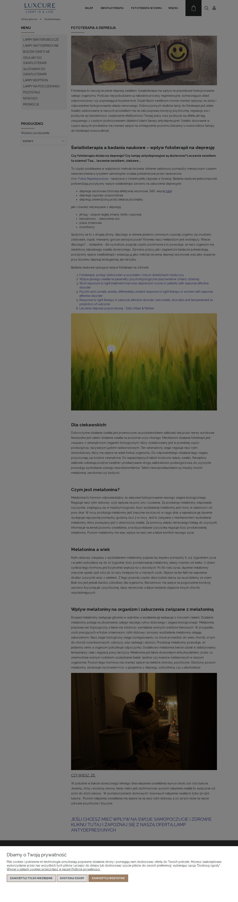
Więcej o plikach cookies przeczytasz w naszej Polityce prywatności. (53, 869)
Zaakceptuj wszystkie (108, 878)
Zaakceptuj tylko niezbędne (31, 878)
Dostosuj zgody (72, 878)
